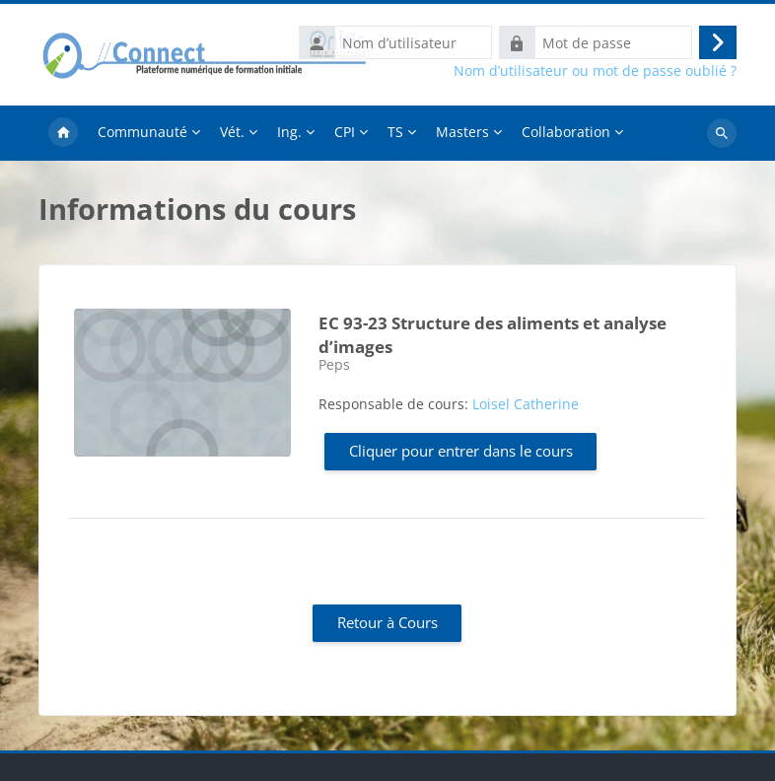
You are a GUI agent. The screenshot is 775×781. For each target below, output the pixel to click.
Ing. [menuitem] (289, 131)
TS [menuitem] (395, 131)
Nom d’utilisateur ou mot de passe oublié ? (595, 71)
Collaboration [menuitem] (566, 131)
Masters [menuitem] (462, 131)
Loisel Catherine (525, 403)
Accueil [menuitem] (63, 133)
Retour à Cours (387, 622)
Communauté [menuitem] (142, 131)
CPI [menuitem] (344, 131)
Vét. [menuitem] (232, 131)
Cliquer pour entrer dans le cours (461, 451)
